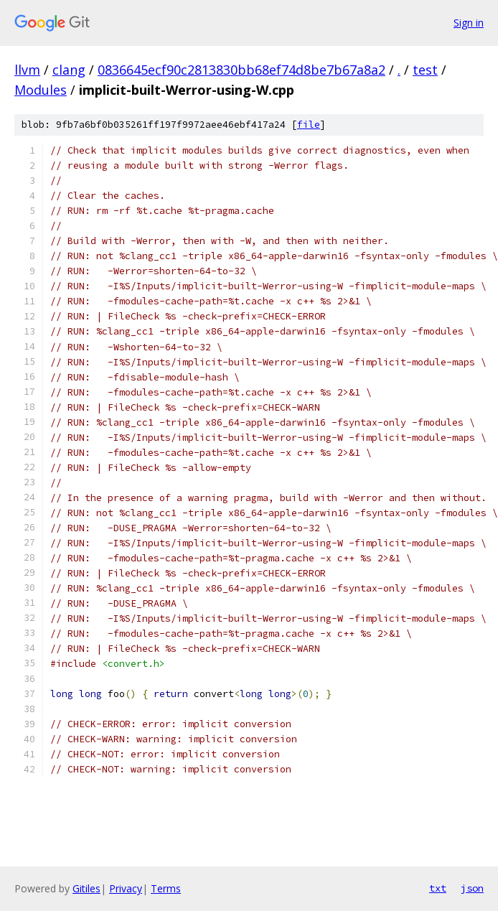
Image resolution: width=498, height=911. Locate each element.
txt (437, 888)
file (308, 124)
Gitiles (86, 888)
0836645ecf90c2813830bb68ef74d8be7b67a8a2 (241, 69)
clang (68, 69)
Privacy (125, 888)
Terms (166, 888)
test (425, 69)
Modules (40, 89)
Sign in (469, 22)
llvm (27, 69)
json (472, 888)
